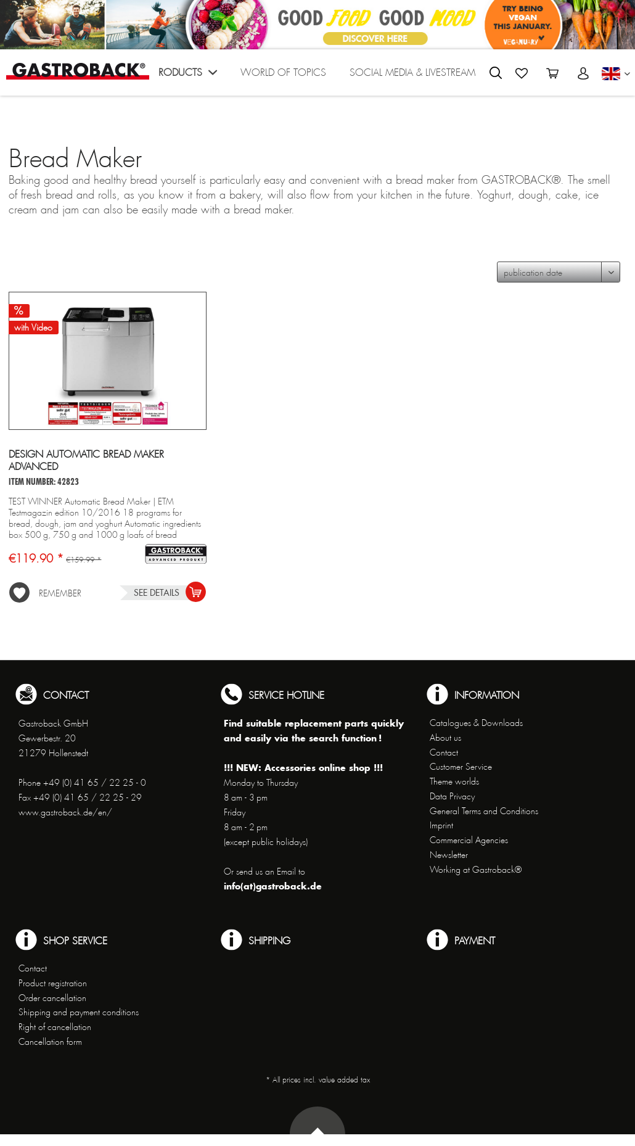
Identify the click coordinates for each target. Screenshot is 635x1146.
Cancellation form (50, 1041)
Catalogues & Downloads (476, 722)
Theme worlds (454, 781)
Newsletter (449, 854)
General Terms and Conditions (484, 811)
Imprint (441, 825)
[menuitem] (185, 76)
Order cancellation (52, 998)
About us (445, 737)
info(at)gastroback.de (273, 886)
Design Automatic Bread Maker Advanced (86, 460)
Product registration (52, 983)
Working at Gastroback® (476, 869)
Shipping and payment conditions (78, 1012)
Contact (444, 752)
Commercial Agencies (469, 840)
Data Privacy (452, 796)
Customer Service (461, 766)
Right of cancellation (54, 1027)
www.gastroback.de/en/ (65, 812)
